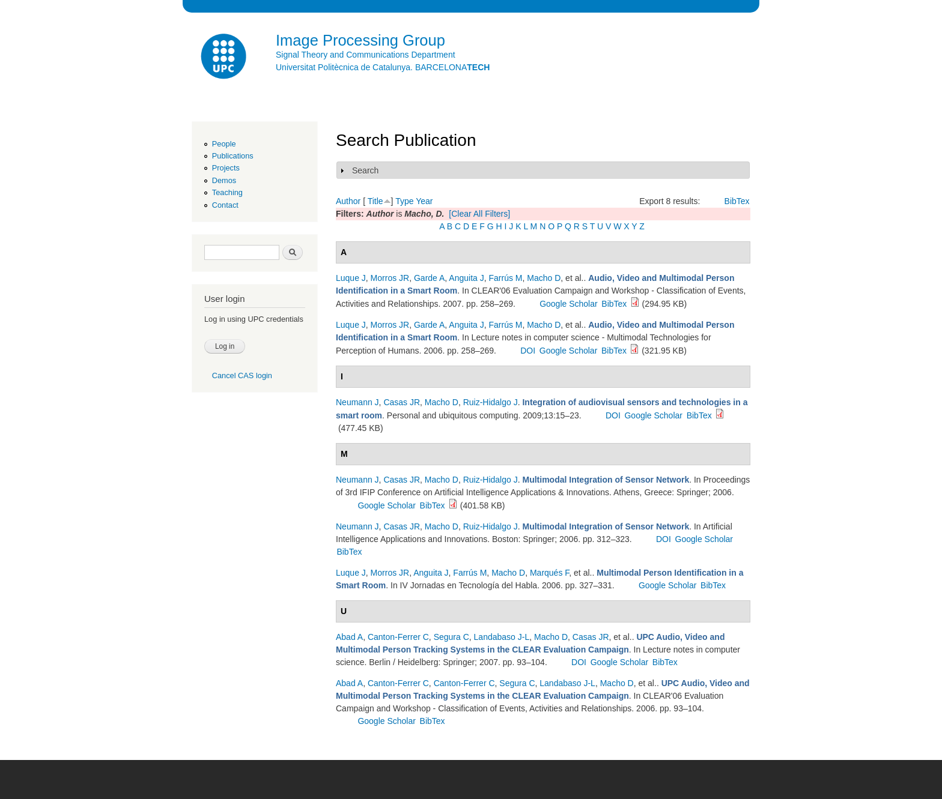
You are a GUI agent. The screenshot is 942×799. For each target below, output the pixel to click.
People (224, 143)
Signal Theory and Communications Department (365, 54)
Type (404, 201)
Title (375, 201)
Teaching (227, 192)
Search (365, 170)
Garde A (429, 278)
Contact (225, 205)
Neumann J (357, 402)
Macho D (544, 278)
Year (424, 201)
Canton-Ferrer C (398, 637)
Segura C (451, 637)
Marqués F (549, 572)
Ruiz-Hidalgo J (490, 402)
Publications (233, 155)
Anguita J (466, 278)
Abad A (349, 637)
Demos (224, 180)
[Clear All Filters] (479, 214)
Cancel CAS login (242, 375)
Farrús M (506, 278)
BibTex (737, 201)
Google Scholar (568, 304)
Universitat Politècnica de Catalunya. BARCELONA (383, 67)
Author (348, 201)
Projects (226, 167)
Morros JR (390, 278)
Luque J (351, 278)
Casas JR (401, 402)
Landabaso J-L (502, 637)
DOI (527, 350)
